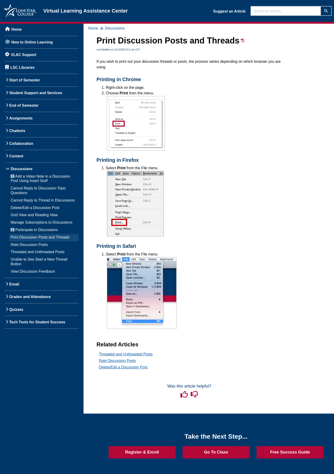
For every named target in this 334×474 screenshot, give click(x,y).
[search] (285, 11)
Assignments (20, 118)
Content (16, 156)
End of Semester (24, 105)
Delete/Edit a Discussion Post (35, 208)
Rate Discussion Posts (29, 245)
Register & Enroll (142, 452)
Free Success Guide (290, 452)
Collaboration (21, 144)
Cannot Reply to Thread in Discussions (43, 200)
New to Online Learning (32, 42)
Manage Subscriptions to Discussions (41, 222)
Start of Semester (24, 80)
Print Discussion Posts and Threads (40, 237)
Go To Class (216, 452)
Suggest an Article (229, 11)
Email (14, 284)
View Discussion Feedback (33, 271)
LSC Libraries (22, 68)
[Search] (326, 11)
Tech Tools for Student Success (37, 322)
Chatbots (17, 131)
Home (16, 29)
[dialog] (320, 460)
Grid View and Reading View (34, 215)
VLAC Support (23, 55)
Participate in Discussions (34, 230)
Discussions (21, 169)
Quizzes (16, 310)
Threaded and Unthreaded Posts (37, 252)
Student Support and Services (35, 93)
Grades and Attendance (30, 297)
